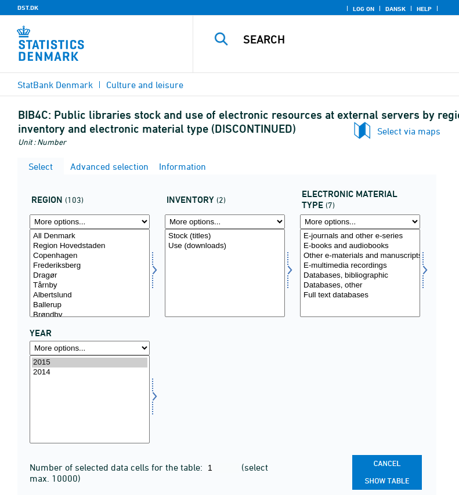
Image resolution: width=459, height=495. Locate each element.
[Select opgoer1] (225, 273)
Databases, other (360, 285)
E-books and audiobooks (360, 246)
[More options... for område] (90, 221)
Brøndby (89, 315)
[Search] (343, 39)
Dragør (89, 276)
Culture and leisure (144, 84)
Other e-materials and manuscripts (360, 256)
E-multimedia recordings (360, 266)
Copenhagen (89, 256)
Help (424, 9)
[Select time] (90, 399)
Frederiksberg (89, 266)
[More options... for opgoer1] (225, 221)
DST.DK (27, 7)
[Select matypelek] (360, 273)
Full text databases (360, 295)
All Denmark (89, 236)
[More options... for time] (90, 348)
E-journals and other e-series (360, 236)
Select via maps (408, 131)
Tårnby (89, 285)
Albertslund (89, 295)
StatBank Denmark (55, 84)
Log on (363, 9)
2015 (89, 362)
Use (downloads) (225, 246)
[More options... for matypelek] (360, 221)
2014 (89, 372)
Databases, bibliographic (360, 276)
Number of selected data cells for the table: (117, 467)
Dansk (395, 9)
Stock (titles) (225, 236)
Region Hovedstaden (89, 246)
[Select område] (90, 273)
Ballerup (89, 305)
